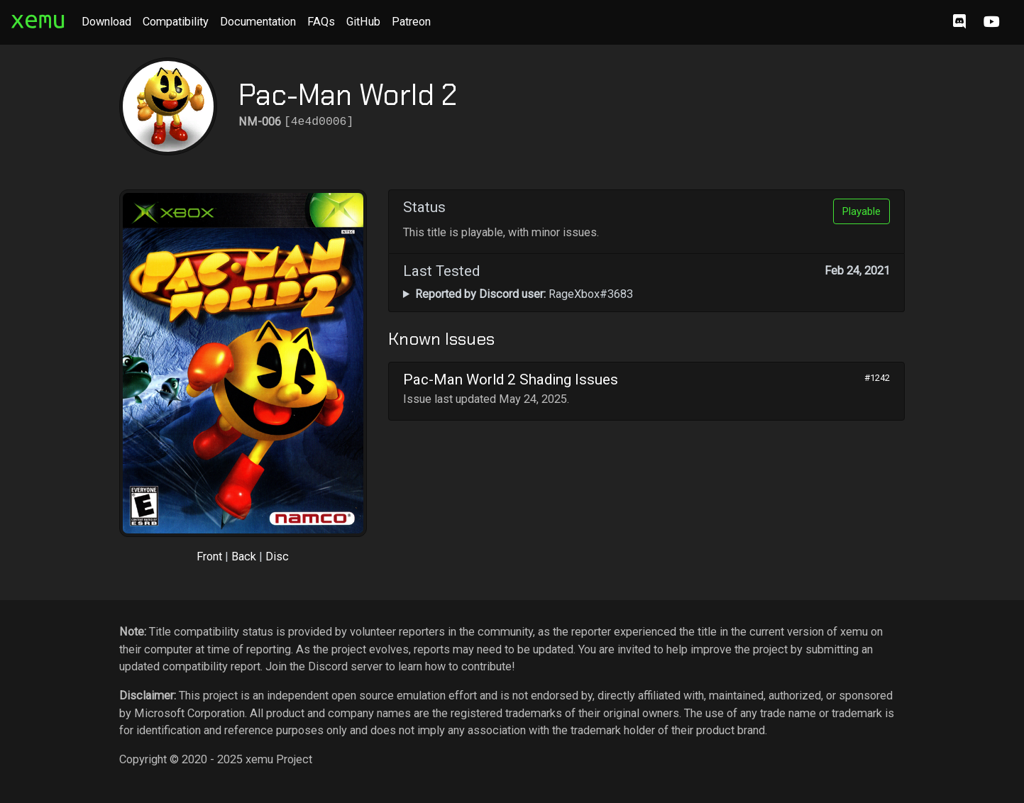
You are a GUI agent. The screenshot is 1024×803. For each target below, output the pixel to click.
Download (106, 21)
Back (243, 556)
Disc (277, 556)
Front (209, 556)
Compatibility (176, 21)
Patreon (411, 21)
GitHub (363, 21)
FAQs (321, 21)
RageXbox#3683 (524, 294)
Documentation (258, 21)
